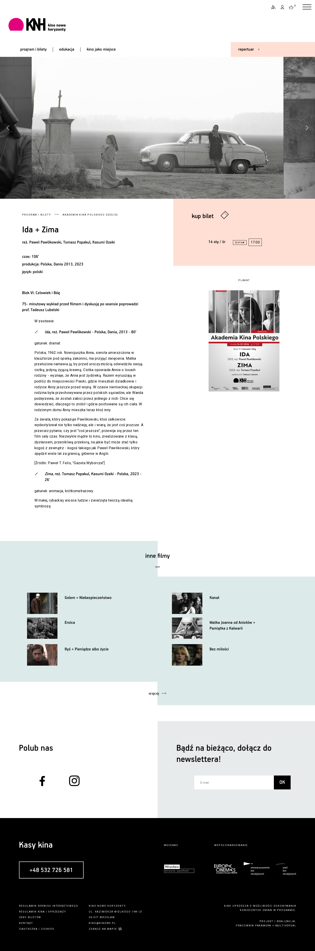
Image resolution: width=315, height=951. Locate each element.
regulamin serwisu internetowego (48, 905)
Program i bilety (36, 214)
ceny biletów (30, 917)
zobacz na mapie (103, 928)
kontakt (26, 923)
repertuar (246, 49)
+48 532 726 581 (51, 870)
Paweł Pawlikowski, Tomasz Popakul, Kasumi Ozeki (72, 242)
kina (41, 911)
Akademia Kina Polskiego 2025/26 (90, 214)
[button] (306, 127)
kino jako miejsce (101, 49)
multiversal (285, 925)
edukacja (66, 49)
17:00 (255, 242)
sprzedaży (57, 911)
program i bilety (33, 49)
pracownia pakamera (253, 925)
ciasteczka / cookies (36, 928)
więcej (154, 693)
